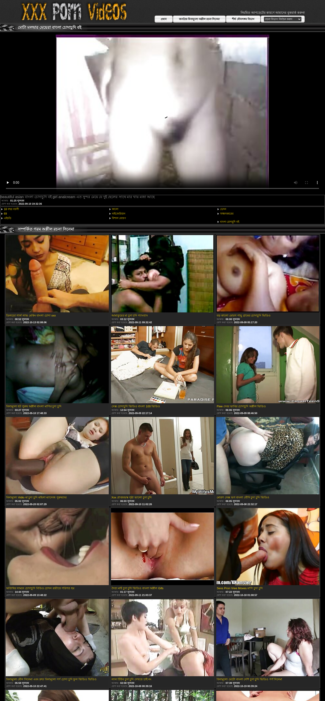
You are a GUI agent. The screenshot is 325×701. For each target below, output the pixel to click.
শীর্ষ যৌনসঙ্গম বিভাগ (243, 19)
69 (5, 213)
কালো (115, 209)
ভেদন (223, 209)
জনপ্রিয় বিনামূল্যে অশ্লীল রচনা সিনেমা (199, 19)
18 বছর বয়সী (11, 209)
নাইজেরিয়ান (118, 213)
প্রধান (164, 19)
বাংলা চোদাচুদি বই (229, 221)
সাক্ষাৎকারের (227, 213)
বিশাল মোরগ (119, 218)
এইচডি (7, 218)
